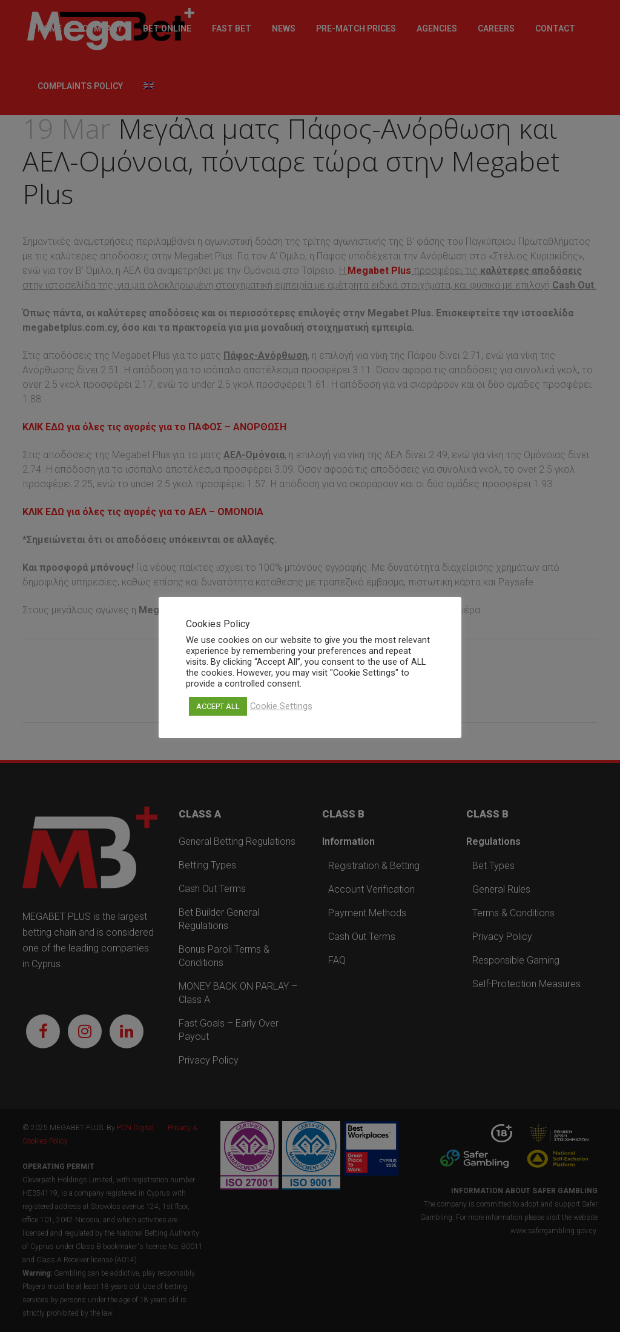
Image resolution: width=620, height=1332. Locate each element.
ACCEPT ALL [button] (218, 706)
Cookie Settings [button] (281, 706)
